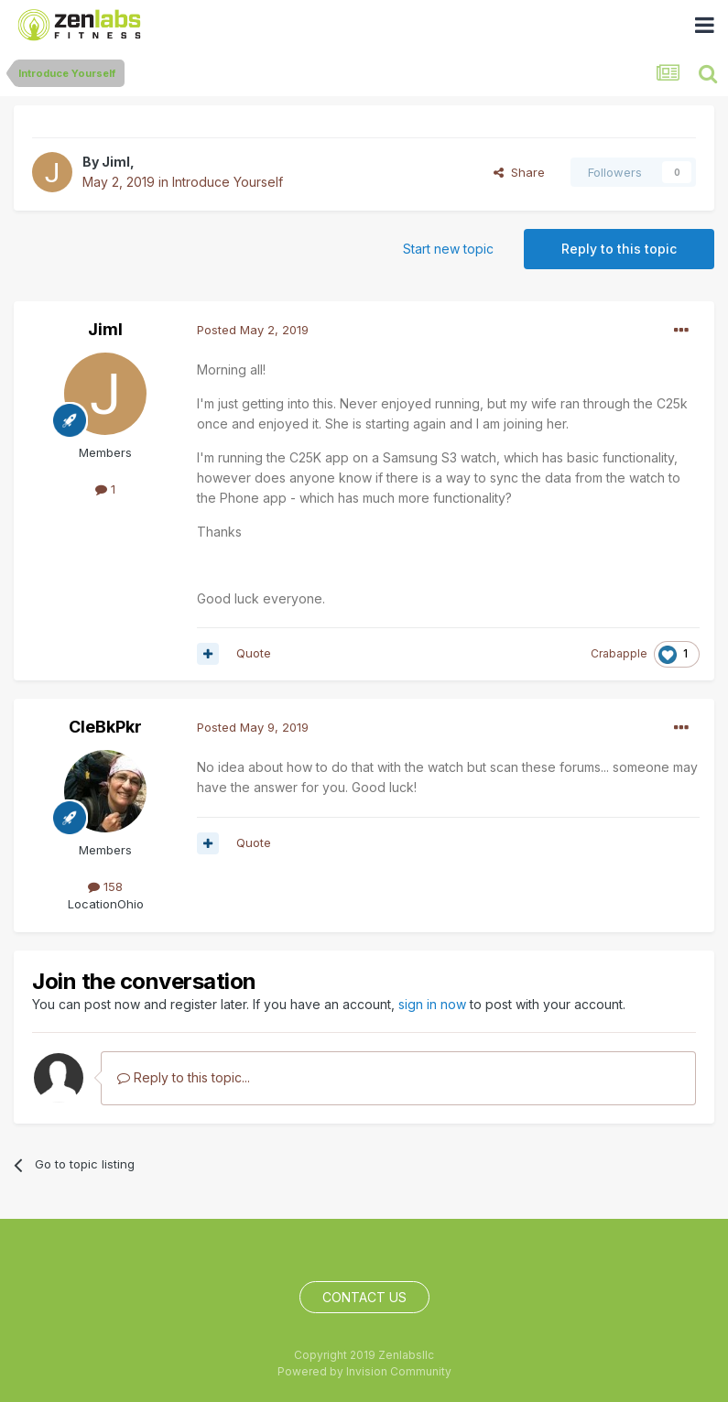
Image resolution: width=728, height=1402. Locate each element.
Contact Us (364, 1297)
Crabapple (619, 653)
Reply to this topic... (183, 1077)
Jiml (116, 161)
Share (519, 172)
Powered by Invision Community (364, 1371)
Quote (253, 653)
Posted (253, 329)
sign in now (432, 1004)
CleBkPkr (105, 726)
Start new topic (448, 248)
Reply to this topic (619, 248)
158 (105, 886)
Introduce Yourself (227, 182)
